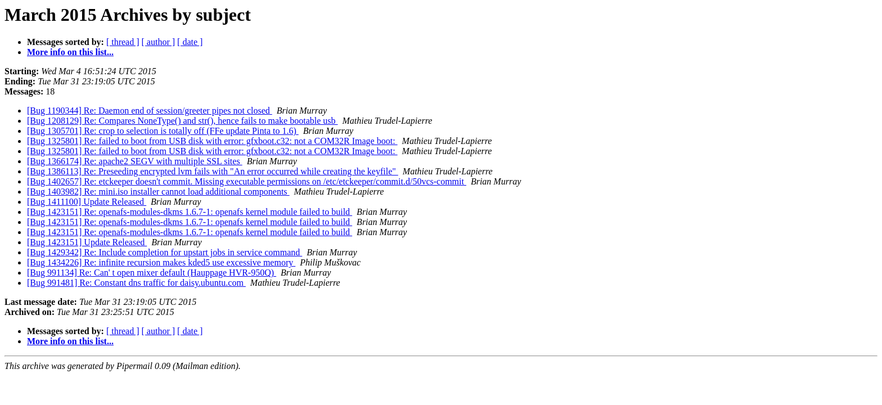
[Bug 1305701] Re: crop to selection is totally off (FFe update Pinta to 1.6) (163, 131)
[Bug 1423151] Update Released (87, 242)
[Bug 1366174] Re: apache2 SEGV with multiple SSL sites (134, 161)
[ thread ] (123, 42)
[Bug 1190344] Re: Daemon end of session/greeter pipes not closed (149, 110)
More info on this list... (70, 52)
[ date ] (189, 42)
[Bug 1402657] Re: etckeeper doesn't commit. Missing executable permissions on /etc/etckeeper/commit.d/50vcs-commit (246, 181)
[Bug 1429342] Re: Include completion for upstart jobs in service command (164, 252)
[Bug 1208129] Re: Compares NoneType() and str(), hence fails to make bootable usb (182, 120)
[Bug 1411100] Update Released (86, 201)
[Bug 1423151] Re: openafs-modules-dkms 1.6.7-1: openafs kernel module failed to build (189, 212)
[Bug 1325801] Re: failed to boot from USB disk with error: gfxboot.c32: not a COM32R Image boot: (212, 141)
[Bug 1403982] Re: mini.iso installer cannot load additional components (158, 191)
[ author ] (159, 42)
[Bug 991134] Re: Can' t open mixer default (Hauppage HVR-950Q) (151, 272)
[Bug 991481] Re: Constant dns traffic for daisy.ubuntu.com (136, 282)
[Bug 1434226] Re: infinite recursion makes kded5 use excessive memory (161, 262)
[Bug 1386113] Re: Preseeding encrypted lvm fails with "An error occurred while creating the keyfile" (212, 171)
